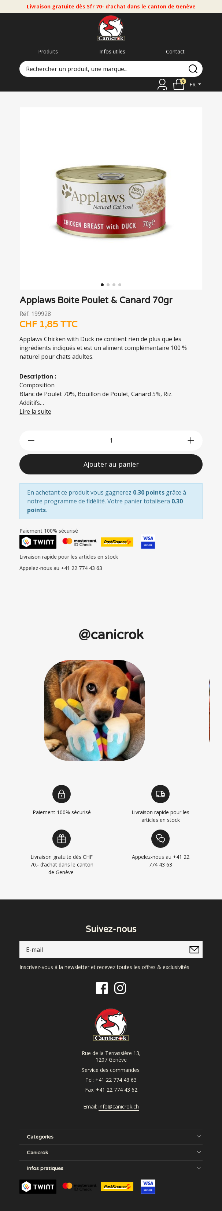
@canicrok (111, 635)
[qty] (111, 441)
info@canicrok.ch (119, 1106)
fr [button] (193, 84)
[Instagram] (120, 987)
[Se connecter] (162, 84)
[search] (193, 69)
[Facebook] (101, 987)
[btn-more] (191, 440)
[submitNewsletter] (194, 949)
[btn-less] (31, 440)
